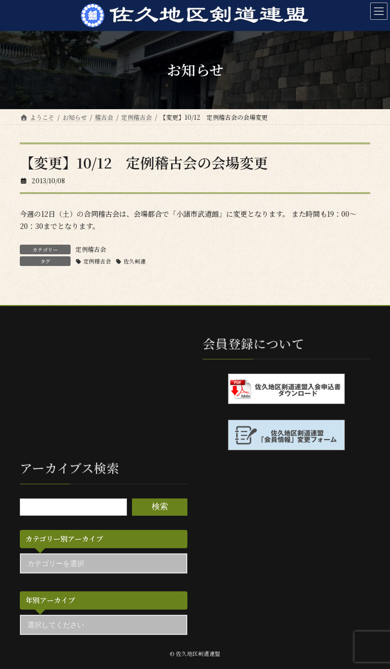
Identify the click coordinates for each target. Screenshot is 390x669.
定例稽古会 (91, 249)
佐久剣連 (134, 261)
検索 (160, 507)
